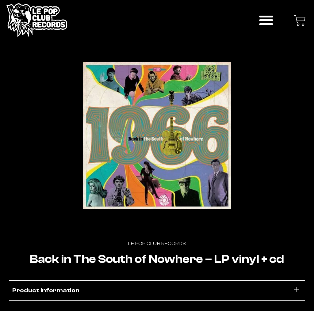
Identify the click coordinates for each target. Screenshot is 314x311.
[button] (266, 20)
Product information (45, 290)
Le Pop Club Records (157, 243)
